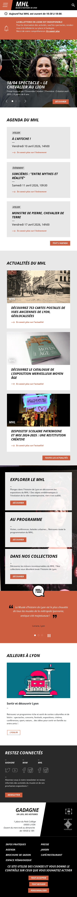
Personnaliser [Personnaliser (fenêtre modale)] (38, 890)
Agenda (10, 849)
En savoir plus (53, 31)
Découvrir (60, 101)
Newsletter (14, 794)
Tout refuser (38, 884)
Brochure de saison (18, 854)
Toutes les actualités (56, 457)
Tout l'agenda (60, 243)
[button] (7, 101)
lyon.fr (14, 732)
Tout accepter (38, 877)
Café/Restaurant (51, 854)
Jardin (45, 849)
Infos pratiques (16, 844)
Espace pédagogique (19, 860)
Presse (45, 844)
